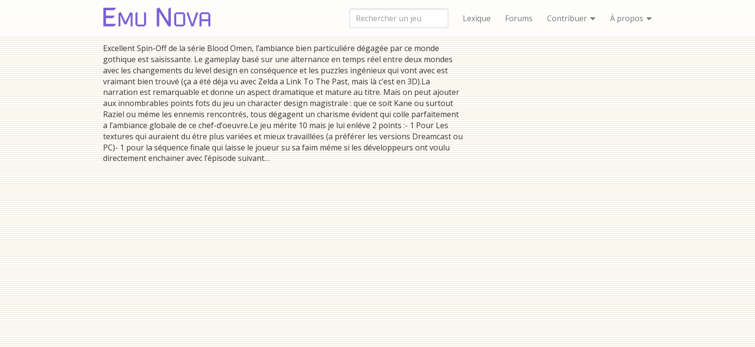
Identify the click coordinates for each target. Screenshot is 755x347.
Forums (519, 18)
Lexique (477, 18)
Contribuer (571, 18)
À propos (631, 18)
